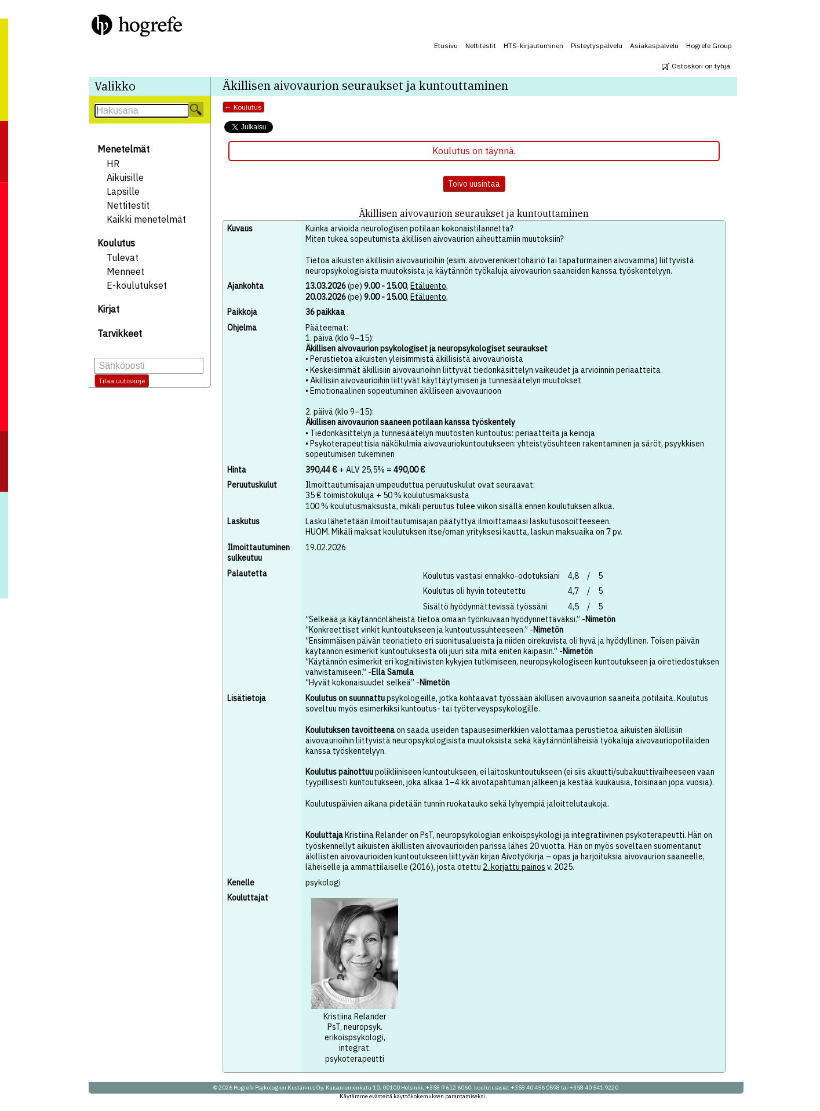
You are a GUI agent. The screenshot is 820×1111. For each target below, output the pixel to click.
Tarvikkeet (119, 333)
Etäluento (428, 286)
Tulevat (123, 257)
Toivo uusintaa (474, 184)
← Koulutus (243, 107)
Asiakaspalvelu (654, 45)
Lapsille (123, 191)
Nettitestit (480, 45)
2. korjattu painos (514, 867)
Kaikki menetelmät (146, 219)
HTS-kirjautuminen (533, 45)
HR (113, 163)
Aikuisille (125, 177)
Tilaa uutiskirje (122, 380)
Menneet (125, 271)
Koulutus (116, 243)
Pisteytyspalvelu (596, 45)
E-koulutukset (137, 285)
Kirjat (108, 309)
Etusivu (446, 45)
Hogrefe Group (709, 45)
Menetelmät (123, 149)
